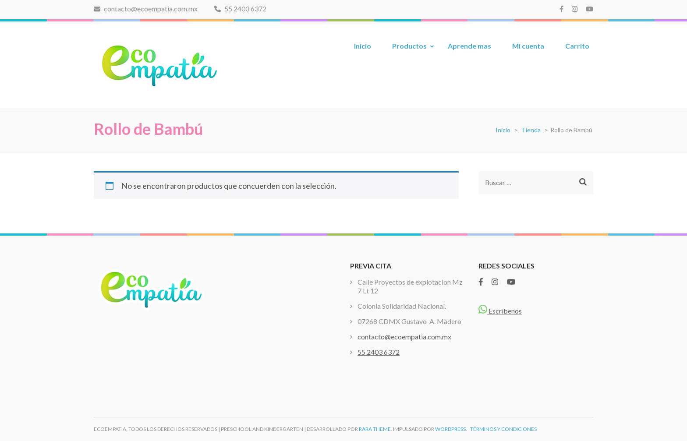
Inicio (362, 46)
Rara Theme (375, 429)
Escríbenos (500, 311)
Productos (409, 46)
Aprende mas (469, 46)
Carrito (577, 46)
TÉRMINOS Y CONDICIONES (503, 429)
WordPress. (451, 429)
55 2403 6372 (240, 8)
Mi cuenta (528, 46)
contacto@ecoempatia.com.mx (146, 8)
